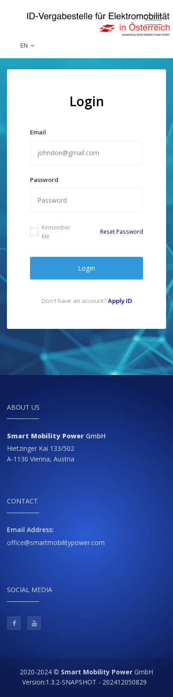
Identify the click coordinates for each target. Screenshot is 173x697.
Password (44, 180)
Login (86, 268)
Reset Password (121, 232)
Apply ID (120, 301)
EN (27, 45)
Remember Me (50, 232)
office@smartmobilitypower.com (56, 542)
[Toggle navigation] (153, 20)
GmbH (107, 671)
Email (38, 132)
